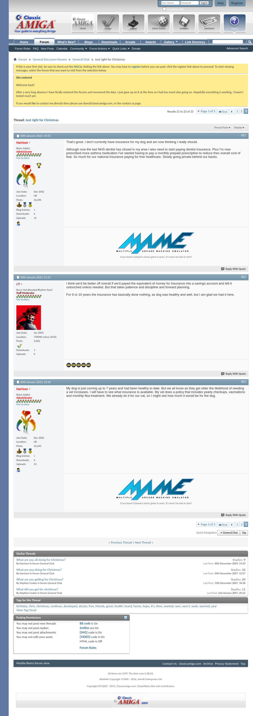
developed (70, 606)
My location (23, 158)
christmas (42, 606)
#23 (243, 381)
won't (186, 606)
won (178, 606)
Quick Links (119, 48)
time (159, 606)
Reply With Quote (233, 269)
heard (128, 606)
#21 (243, 135)
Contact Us (170, 663)
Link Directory (195, 42)
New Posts (47, 48)
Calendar (62, 48)
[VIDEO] (85, 637)
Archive (208, 663)
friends (100, 606)
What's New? (66, 42)
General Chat (81, 59)
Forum (44, 42)
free (91, 606)
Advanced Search (237, 48)
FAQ (35, 48)
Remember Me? (173, 9)
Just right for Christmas (42, 120)
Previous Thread (121, 542)
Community (77, 48)
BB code (85, 623)
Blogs (89, 42)
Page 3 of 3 (208, 111)
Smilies (84, 628)
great (109, 606)
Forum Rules (88, 648)
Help (220, 3)
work (194, 606)
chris (32, 606)
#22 (243, 277)
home (137, 606)
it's (153, 606)
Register (237, 3)
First (222, 112)
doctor (83, 606)
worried (204, 606)
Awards (150, 42)
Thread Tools (221, 127)
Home (24, 42)
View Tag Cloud (26, 610)
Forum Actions (98, 48)
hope (146, 606)
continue (56, 606)
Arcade (130, 42)
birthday (21, 606)
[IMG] (84, 632)
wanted (169, 606)
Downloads (109, 42)
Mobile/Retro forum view (33, 663)
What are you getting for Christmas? (39, 579)
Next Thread (143, 542)
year (214, 606)
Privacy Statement (227, 663)
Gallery (171, 41)
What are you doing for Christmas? (39, 570)
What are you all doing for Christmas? (40, 560)
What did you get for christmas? (37, 589)
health (119, 606)
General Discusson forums (50, 59)
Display (238, 127)
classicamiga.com (190, 663)
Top (244, 532)
